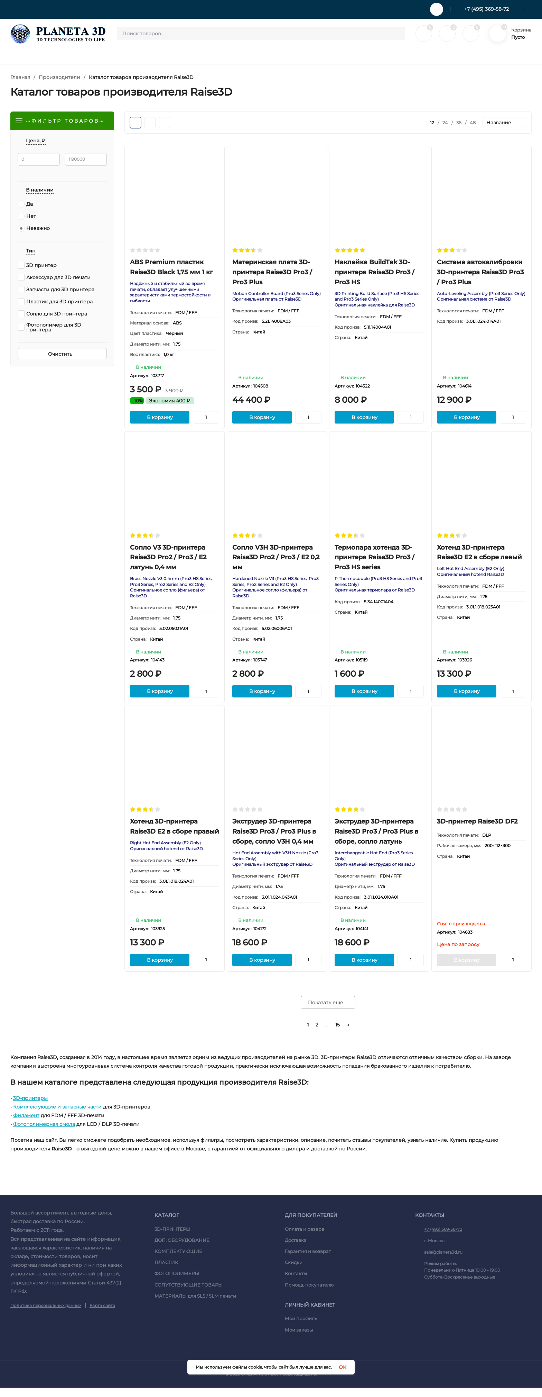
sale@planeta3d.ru (443, 1261)
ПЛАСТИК (166, 1271)
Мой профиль (301, 1328)
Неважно (34, 229)
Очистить (62, 355)
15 (337, 1034)
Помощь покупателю (309, 1294)
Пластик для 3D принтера (55, 302)
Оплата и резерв (304, 1238)
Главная (20, 77)
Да (25, 205)
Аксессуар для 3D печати (54, 278)
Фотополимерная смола (44, 1133)
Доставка (296, 1249)
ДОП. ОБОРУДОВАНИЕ (182, 1249)
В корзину (160, 420)
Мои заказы (299, 1339)
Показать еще (328, 1012)
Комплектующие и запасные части (57, 1116)
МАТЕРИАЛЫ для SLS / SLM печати (195, 1305)
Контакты (296, 1282)
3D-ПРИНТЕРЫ (172, 1238)
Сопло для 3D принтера (52, 314)
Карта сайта (102, 1314)
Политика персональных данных (45, 1314)
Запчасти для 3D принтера (56, 290)
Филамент (26, 1125)
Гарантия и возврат (308, 1260)
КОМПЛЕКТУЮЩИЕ (178, 1260)
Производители (59, 77)
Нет (27, 217)
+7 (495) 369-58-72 (486, 9)
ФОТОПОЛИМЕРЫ (177, 1282)
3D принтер (37, 266)
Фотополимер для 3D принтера (49, 328)
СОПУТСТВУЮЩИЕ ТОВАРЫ (189, 1294)
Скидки (293, 1271)
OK (342, 1367)
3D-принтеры (30, 1107)
